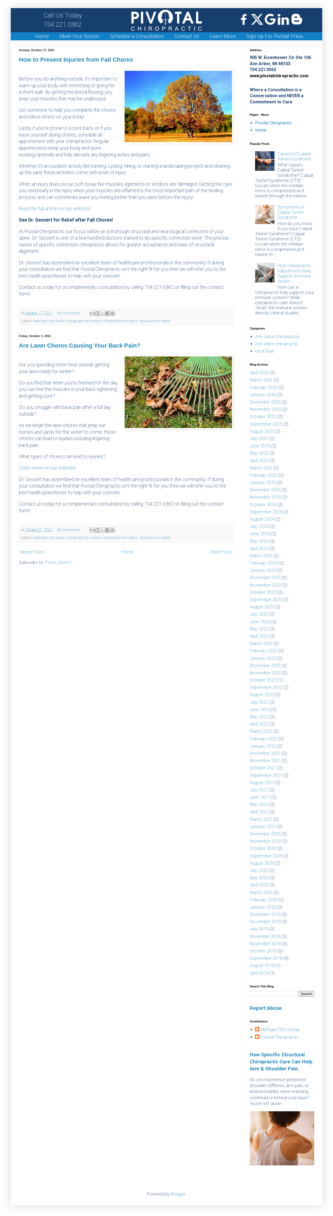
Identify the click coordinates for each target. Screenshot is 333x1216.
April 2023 (259, 636)
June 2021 (260, 797)
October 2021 (263, 767)
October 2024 (263, 504)
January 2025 (263, 482)
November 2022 (265, 672)
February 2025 (263, 475)
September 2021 (266, 775)
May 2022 (259, 716)
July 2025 (259, 438)
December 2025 (265, 402)
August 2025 (262, 431)
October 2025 (263, 416)
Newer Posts (32, 552)
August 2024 (262, 519)
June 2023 (260, 621)
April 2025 (259, 460)
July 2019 (259, 928)
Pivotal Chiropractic (273, 122)
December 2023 (265, 577)
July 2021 (259, 790)
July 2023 (259, 614)
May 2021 (259, 804)
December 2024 (265, 489)
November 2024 (265, 497)
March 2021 (261, 819)
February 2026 (263, 387)
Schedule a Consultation (137, 36)
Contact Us (187, 36)
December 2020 (265, 833)
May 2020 (259, 877)
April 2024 (259, 548)
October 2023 (263, 592)
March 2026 (261, 380)
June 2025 (260, 445)
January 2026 (263, 394)
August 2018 (262, 965)
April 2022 (259, 724)
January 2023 (263, 658)
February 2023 (263, 650)
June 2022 (260, 709)
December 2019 (265, 914)
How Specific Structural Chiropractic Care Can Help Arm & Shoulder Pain (281, 1062)
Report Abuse (266, 1008)
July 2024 (259, 526)
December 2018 (265, 936)
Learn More (223, 36)
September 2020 (266, 855)
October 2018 (263, 951)
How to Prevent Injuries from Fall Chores (76, 59)
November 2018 (265, 943)
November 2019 (265, 921)
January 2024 (263, 570)
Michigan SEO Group (280, 1029)
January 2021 (263, 826)
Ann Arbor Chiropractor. (278, 336)
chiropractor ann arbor (119, 321)
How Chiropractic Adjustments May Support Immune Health (294, 273)
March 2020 (261, 892)
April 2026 (259, 372)
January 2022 (263, 746)
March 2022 (261, 731)
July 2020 (259, 870)
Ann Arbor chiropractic (276, 343)
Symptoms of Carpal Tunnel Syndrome (290, 212)
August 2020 (262, 863)
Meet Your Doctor (79, 36)
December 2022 (265, 665)
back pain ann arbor (49, 321)
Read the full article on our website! (54, 208)
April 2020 (259, 885)
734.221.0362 (63, 19)
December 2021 (265, 753)
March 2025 (261, 468)
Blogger (178, 1194)
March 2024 (261, 555)
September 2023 (266, 599)
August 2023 (262, 606)
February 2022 (263, 738)
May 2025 (259, 453)
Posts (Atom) (58, 562)
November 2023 (265, 585)
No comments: (69, 313)
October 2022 (263, 680)
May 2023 (259, 629)
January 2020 (263, 907)
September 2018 (266, 958)
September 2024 (266, 511)
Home (42, 36)
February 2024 (263, 563)
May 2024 (259, 541)
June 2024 (260, 533)
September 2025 (266, 424)
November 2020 (265, 841)
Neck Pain (264, 351)
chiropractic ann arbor (83, 321)
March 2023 (261, 643)
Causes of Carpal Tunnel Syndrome (294, 156)
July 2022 (259, 702)
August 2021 (262, 782)
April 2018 (259, 973)
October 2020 (263, 848)
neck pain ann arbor (155, 321)
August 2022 (262, 694)
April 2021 (259, 811)
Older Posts (221, 552)
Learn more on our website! (47, 468)
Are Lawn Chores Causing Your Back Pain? (79, 345)
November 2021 (265, 760)
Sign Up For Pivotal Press (275, 36)
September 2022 (266, 687)
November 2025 (265, 409)
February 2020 (263, 899)
